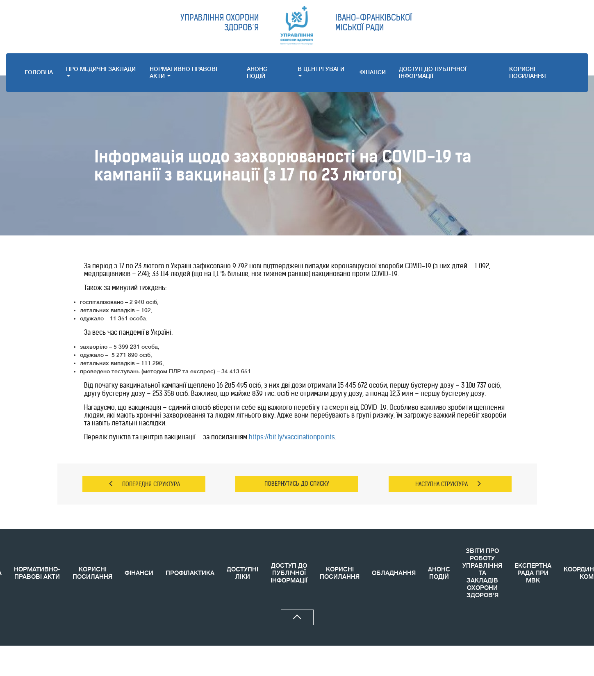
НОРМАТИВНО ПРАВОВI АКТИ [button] (183, 72)
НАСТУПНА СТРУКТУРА (448, 484)
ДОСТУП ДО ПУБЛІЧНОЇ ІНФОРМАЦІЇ (433, 72)
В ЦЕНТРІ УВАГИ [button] (321, 71)
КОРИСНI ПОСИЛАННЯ (527, 72)
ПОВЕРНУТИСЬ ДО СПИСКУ (296, 483)
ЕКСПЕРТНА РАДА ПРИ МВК (532, 573)
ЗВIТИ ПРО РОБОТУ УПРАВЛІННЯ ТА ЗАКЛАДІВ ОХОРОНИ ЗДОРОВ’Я (482, 573)
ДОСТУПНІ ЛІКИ (242, 573)
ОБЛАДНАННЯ (394, 573)
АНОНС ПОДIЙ (257, 72)
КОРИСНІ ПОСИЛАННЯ (92, 573)
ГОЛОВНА (39, 72)
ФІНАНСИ (373, 72)
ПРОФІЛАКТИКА (190, 573)
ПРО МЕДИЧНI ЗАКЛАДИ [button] (101, 71)
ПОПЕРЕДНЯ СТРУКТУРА (144, 484)
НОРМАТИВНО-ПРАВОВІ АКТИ (37, 573)
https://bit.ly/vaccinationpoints (292, 437)
